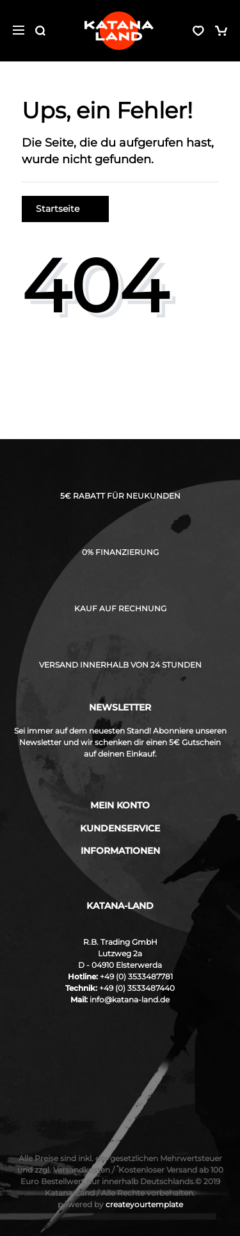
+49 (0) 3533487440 (137, 988)
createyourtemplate (120, 1204)
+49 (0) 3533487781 (136, 976)
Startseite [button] (65, 208)
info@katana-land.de (130, 999)
